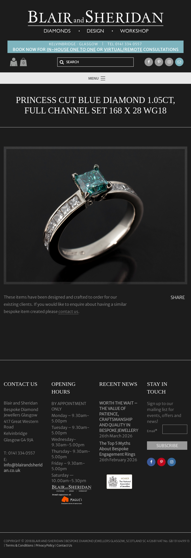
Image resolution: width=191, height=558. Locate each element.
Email (152, 430)
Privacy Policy (45, 545)
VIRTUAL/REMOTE (123, 49)
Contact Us (64, 545)
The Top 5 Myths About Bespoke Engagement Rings (117, 449)
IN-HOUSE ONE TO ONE (71, 49)
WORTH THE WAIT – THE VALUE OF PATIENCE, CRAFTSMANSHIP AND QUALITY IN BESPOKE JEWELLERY (118, 417)
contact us (68, 311)
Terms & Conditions (19, 545)
